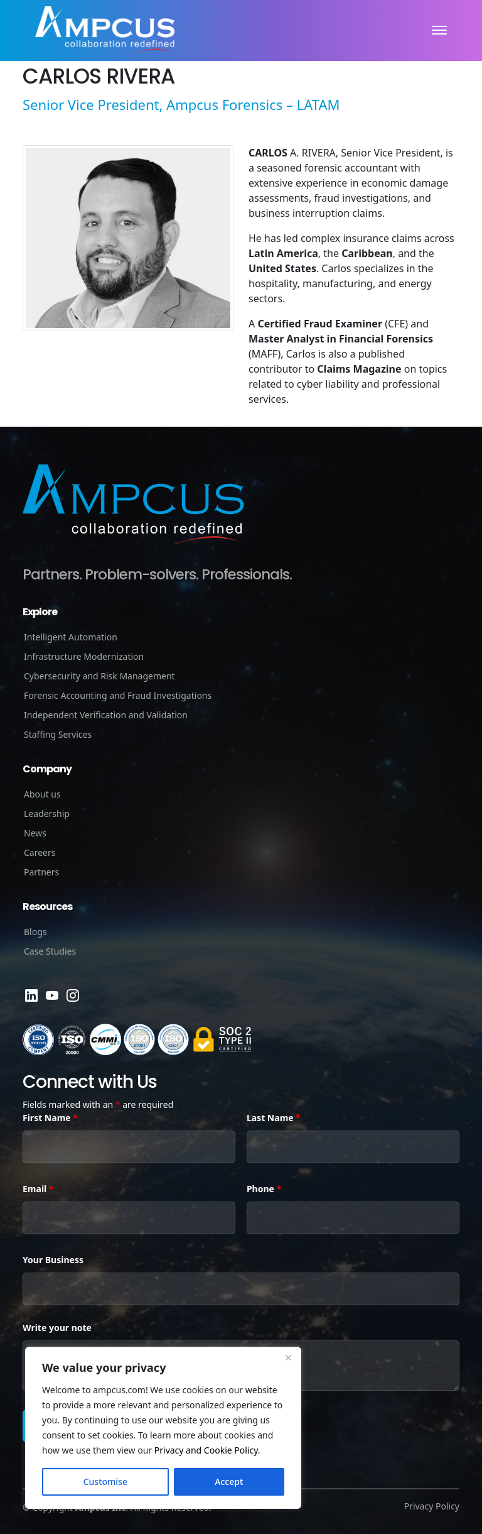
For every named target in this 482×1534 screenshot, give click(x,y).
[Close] (288, 1357)
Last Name (274, 1118)
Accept (229, 1481)
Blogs (35, 932)
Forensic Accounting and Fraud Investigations (118, 695)
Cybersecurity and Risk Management (99, 676)
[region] (163, 1428)
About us (42, 794)
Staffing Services (58, 734)
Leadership (47, 813)
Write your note (57, 1328)
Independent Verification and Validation (106, 715)
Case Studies (50, 951)
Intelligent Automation (70, 637)
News (35, 833)
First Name (50, 1118)
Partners (41, 872)
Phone (264, 1189)
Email (38, 1189)
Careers (39, 852)
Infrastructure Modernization (84, 656)
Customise (105, 1481)
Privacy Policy (431, 1506)
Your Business (53, 1260)
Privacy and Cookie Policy (206, 1450)
